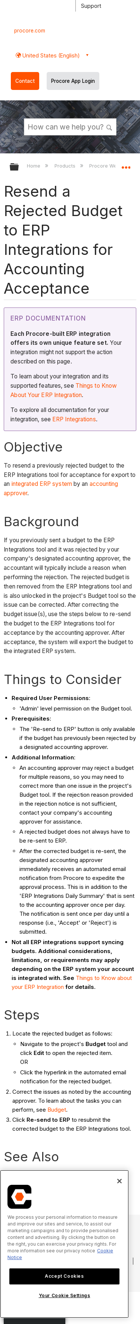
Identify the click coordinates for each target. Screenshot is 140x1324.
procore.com (29, 31)
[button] (109, 126)
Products (66, 166)
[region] (64, 1244)
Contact (25, 81)
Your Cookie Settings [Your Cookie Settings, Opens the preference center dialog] (64, 1295)
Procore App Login (73, 81)
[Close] (119, 1181)
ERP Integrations (74, 419)
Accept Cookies (64, 1276)
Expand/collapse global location (125, 164)
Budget (56, 1109)
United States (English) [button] (50, 55)
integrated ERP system (42, 483)
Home (34, 166)
